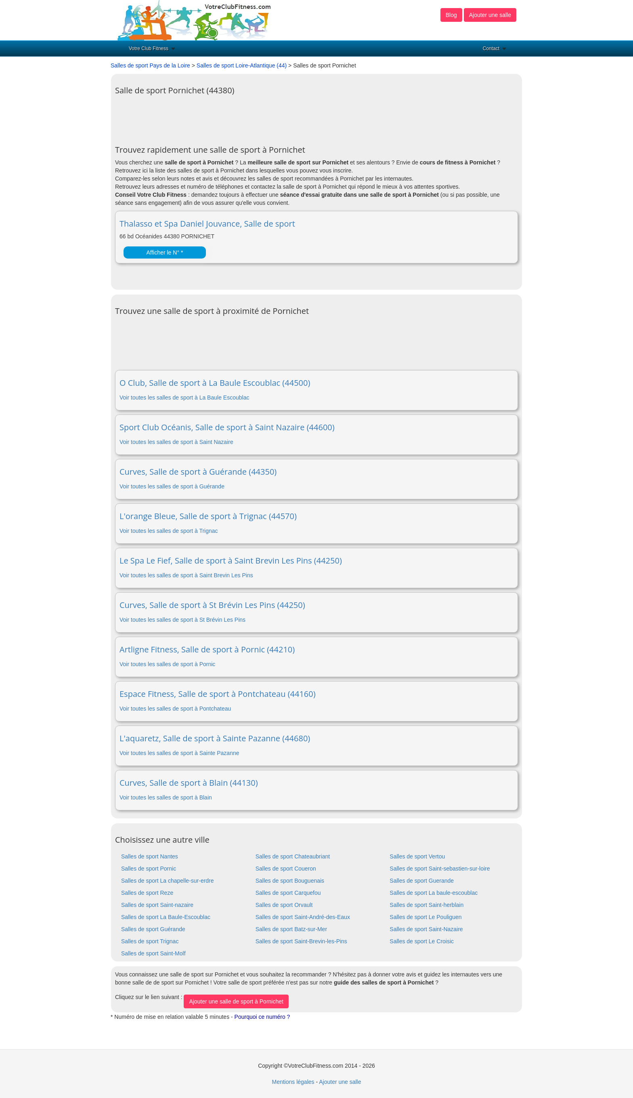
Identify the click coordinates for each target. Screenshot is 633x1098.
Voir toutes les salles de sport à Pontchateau (175, 708)
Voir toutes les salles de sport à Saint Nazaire (176, 442)
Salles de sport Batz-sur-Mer (291, 929)
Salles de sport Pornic (148, 868)
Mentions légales (293, 1082)
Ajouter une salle (490, 15)
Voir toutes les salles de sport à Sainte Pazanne (179, 753)
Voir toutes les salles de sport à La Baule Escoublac (184, 397)
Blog (451, 15)
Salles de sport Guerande (422, 880)
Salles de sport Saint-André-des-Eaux (303, 917)
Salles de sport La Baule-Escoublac (165, 917)
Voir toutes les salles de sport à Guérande (171, 486)
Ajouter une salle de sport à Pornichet (236, 1001)
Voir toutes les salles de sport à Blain (165, 797)
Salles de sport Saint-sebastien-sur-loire (440, 868)
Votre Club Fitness (148, 48)
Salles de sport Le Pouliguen (425, 917)
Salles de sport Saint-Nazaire (426, 929)
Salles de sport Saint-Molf (153, 953)
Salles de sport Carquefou (288, 893)
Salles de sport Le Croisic (422, 941)
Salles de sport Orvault (284, 905)
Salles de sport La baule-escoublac (434, 893)
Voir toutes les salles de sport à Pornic (167, 664)
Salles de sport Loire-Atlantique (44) (242, 65)
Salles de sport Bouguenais (290, 880)
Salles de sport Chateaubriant (293, 856)
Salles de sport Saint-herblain (426, 905)
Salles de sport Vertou (417, 856)
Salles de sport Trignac (149, 941)
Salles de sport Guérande (153, 929)
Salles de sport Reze (147, 893)
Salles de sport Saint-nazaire (157, 905)
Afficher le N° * (164, 252)
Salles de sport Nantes (149, 856)
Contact (491, 48)
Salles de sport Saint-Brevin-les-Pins (301, 941)
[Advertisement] (262, 117)
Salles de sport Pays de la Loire (150, 65)
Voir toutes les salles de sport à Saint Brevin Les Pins (186, 575)
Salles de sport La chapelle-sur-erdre (167, 880)
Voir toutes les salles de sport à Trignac (168, 531)
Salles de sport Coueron (286, 868)
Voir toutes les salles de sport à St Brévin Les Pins (182, 619)
